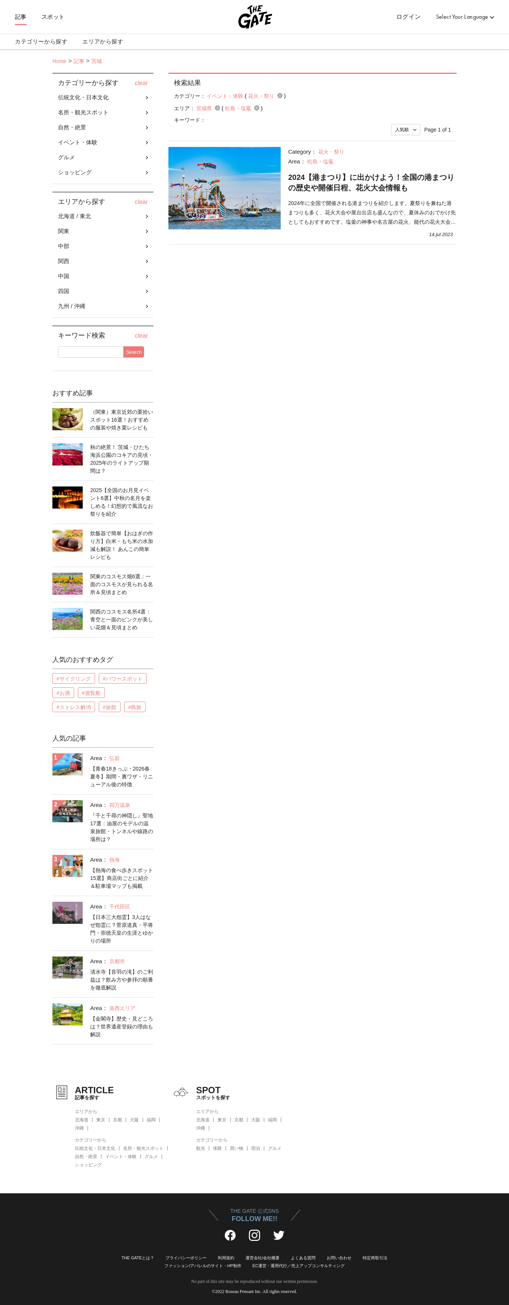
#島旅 (135, 707)
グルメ (66, 157)
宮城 (96, 61)
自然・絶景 (72, 127)
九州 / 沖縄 (71, 306)
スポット (53, 17)
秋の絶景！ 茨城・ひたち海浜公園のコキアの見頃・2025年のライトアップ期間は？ (121, 459)
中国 (63, 276)
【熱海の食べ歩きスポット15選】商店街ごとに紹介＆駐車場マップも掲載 (121, 878)
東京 (100, 1119)
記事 (21, 17)
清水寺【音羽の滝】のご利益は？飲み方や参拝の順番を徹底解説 (121, 980)
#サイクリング (74, 679)
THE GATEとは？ (138, 1258)
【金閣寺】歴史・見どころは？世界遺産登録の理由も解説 (121, 1026)
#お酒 (63, 693)
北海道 (81, 1119)
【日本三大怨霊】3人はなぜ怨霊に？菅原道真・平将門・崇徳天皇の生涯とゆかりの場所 (121, 929)
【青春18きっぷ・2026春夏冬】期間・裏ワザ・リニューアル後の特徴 (121, 776)
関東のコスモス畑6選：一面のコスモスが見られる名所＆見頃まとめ (121, 584)
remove (280, 95)
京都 (117, 1119)
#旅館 (109, 707)
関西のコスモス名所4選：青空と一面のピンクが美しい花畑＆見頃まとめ (121, 619)
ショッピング (75, 172)
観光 (200, 1148)
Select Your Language (462, 17)
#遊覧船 (91, 693)
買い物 (236, 1148)
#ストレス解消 (74, 707)
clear (141, 83)
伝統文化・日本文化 (83, 97)
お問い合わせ (339, 1258)
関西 (63, 261)
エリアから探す (102, 41)
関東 (63, 231)
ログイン (408, 17)
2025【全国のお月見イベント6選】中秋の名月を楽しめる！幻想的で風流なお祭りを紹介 (121, 502)
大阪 (134, 1119)
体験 (217, 1148)
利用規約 (226, 1258)
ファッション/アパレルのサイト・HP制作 (202, 1265)
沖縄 (79, 1128)
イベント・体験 (77, 142)
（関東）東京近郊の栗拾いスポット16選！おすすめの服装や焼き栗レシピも (121, 420)
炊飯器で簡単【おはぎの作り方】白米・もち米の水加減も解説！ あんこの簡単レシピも (121, 545)
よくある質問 (303, 1258)
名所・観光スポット (83, 112)
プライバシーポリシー (186, 1258)
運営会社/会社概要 (263, 1258)
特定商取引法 (375, 1258)
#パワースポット (123, 679)
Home (59, 61)
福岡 (151, 1119)
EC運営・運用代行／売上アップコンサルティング (299, 1265)
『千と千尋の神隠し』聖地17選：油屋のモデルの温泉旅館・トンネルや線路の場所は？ (121, 827)
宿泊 (255, 1148)
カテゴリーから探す (41, 41)
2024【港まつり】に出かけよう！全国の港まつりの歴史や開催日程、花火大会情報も (371, 182)
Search (133, 352)
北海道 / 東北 (74, 216)
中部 (63, 246)
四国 (63, 291)
